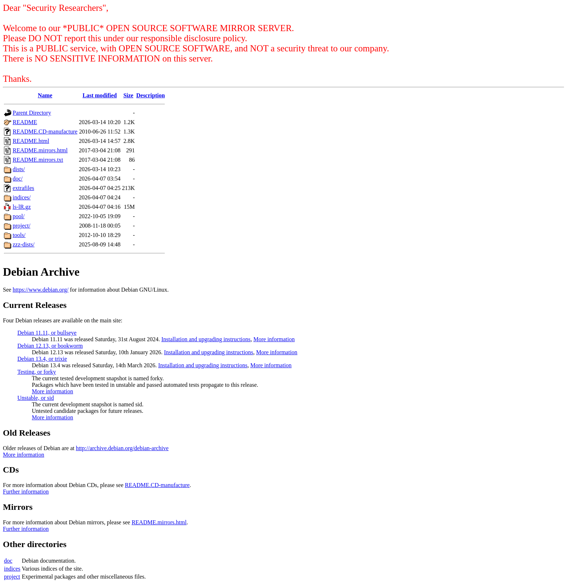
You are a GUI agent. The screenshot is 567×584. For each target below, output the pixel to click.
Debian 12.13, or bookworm (50, 346)
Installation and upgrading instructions (206, 339)
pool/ (19, 216)
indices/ (22, 197)
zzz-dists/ (23, 244)
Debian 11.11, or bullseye (47, 333)
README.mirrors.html (40, 150)
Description (150, 95)
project (12, 577)
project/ (21, 226)
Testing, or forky (36, 372)
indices (12, 569)
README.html (31, 141)
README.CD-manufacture (45, 131)
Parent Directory (32, 113)
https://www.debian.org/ (40, 290)
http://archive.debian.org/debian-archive (122, 448)
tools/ (19, 235)
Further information (26, 491)
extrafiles (23, 188)
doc (8, 561)
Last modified (99, 95)
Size (128, 95)
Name (45, 95)
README (25, 122)
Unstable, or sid (35, 398)
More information (274, 339)
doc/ (18, 178)
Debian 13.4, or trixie (42, 359)
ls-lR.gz (22, 207)
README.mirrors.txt (38, 160)
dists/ (19, 169)
